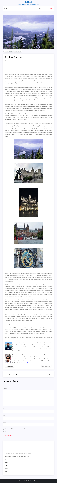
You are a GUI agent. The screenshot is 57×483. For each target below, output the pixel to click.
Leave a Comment (46, 366)
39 (5, 459)
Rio (6, 471)
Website (5, 422)
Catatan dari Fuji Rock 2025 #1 (12, 447)
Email (4, 415)
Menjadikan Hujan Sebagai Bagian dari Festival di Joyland (18, 453)
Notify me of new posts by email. (12, 431)
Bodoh (6, 462)
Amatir (6, 465)
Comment (5, 388)
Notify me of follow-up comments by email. (15, 429)
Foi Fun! (28, 2)
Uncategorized (9, 366)
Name (4, 408)
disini (22, 350)
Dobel (6, 468)
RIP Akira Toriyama (9, 450)
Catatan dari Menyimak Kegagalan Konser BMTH (17, 456)
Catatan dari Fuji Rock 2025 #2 (12, 444)
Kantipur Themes (34, 480)
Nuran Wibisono (9, 51)
